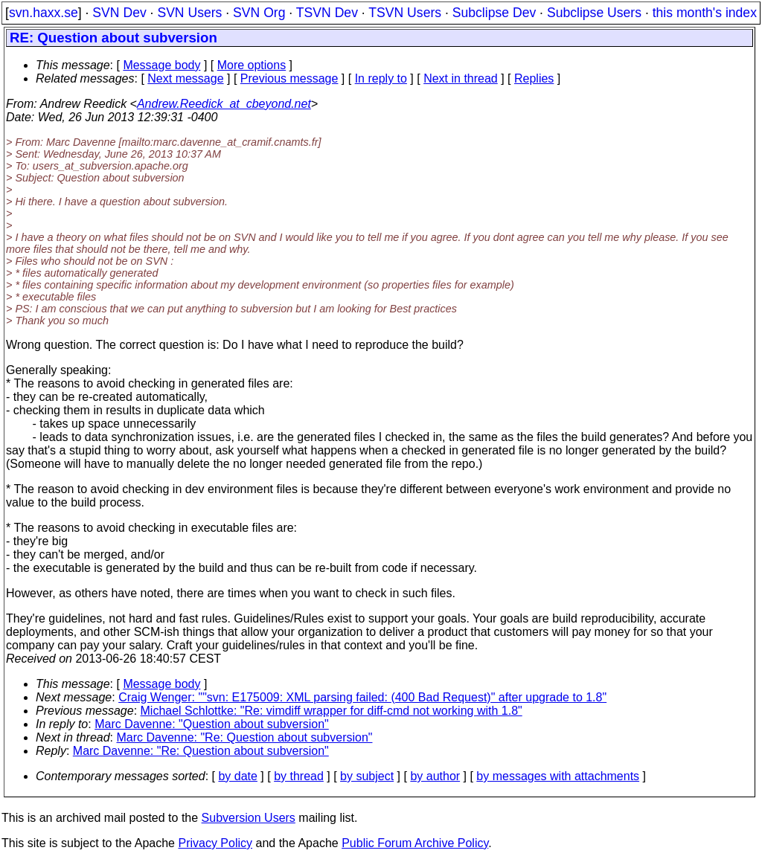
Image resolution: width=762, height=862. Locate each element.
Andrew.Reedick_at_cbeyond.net (224, 103)
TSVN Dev (327, 12)
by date (237, 776)
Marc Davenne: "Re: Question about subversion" (245, 737)
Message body (161, 65)
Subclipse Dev (494, 12)
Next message (185, 78)
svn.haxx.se (43, 12)
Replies (534, 78)
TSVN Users (404, 12)
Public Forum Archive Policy (415, 843)
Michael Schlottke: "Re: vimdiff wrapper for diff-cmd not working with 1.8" (331, 710)
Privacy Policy (215, 843)
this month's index (705, 12)
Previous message (289, 78)
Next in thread (460, 78)
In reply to (381, 78)
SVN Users (189, 12)
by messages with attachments (557, 776)
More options (251, 65)
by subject (367, 776)
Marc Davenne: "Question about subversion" (212, 724)
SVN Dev (119, 12)
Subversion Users (248, 817)
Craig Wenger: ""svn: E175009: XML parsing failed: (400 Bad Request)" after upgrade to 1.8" (362, 697)
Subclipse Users (594, 12)
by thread (299, 776)
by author (435, 776)
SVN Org (259, 12)
